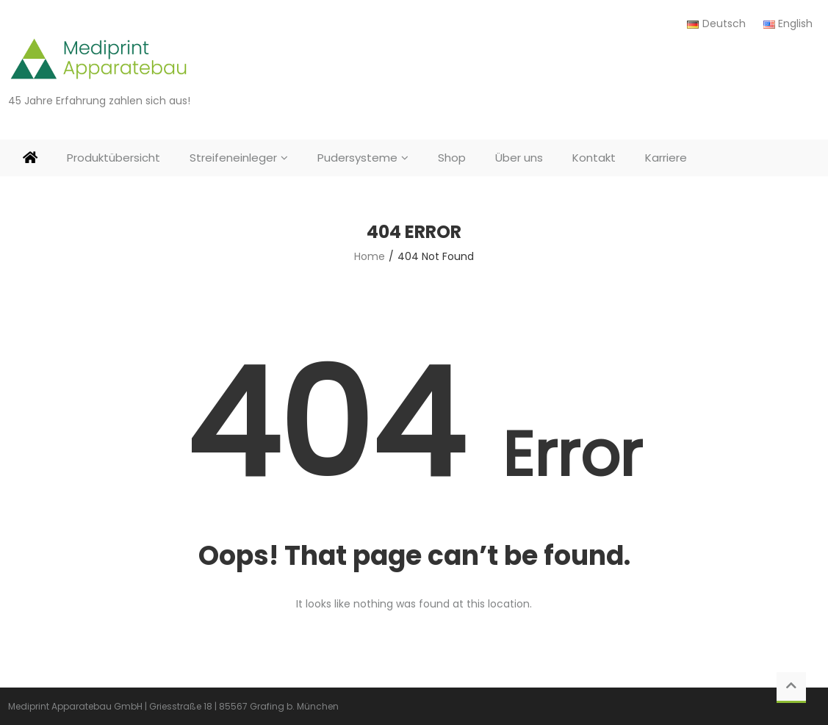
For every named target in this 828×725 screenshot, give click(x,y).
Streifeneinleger (233, 157)
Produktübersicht (113, 157)
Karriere (666, 157)
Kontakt (594, 157)
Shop (452, 157)
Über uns (519, 157)
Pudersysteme (357, 157)
